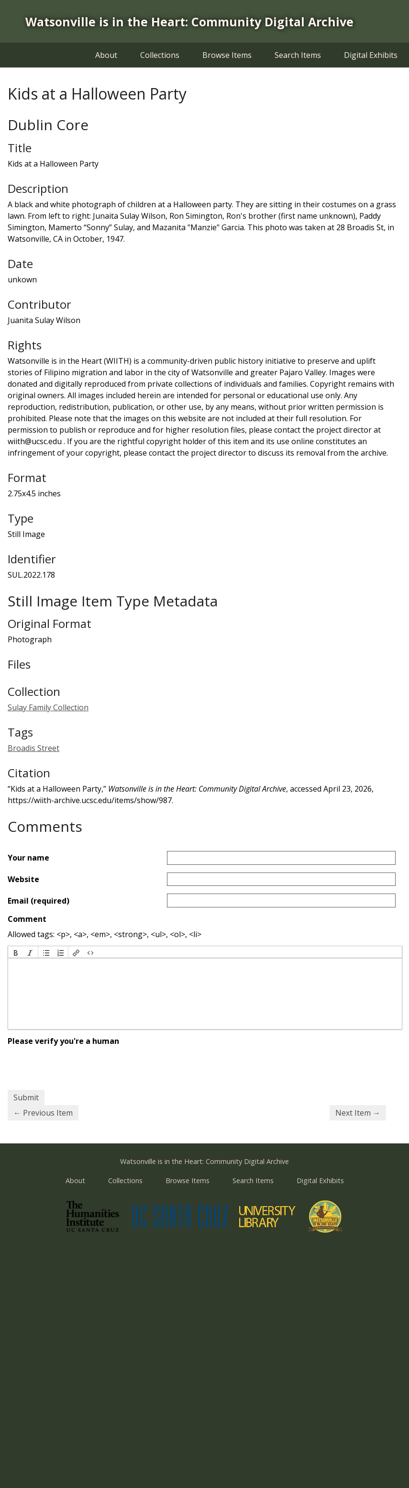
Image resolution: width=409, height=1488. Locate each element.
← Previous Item (43, 1113)
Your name (28, 857)
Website (23, 879)
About (106, 55)
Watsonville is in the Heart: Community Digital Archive (189, 21)
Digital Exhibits (371, 55)
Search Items (298, 55)
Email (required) (38, 901)
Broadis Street (33, 748)
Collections (159, 55)
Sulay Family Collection (48, 707)
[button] (15, 952)
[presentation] (16, 952)
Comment (27, 919)
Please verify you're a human (63, 1041)
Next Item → (357, 1113)
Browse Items (227, 55)
